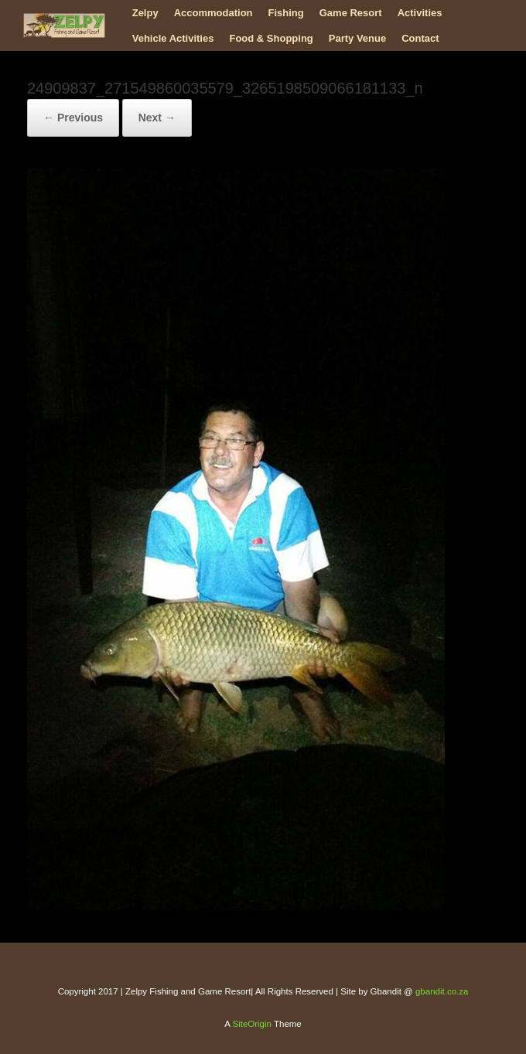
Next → (157, 117)
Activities (420, 13)
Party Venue (357, 38)
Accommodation (213, 13)
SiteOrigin (252, 1023)
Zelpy (145, 13)
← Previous (73, 117)
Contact (420, 38)
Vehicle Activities (173, 38)
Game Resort (350, 13)
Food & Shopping (271, 38)
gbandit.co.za (441, 991)
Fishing (286, 13)
